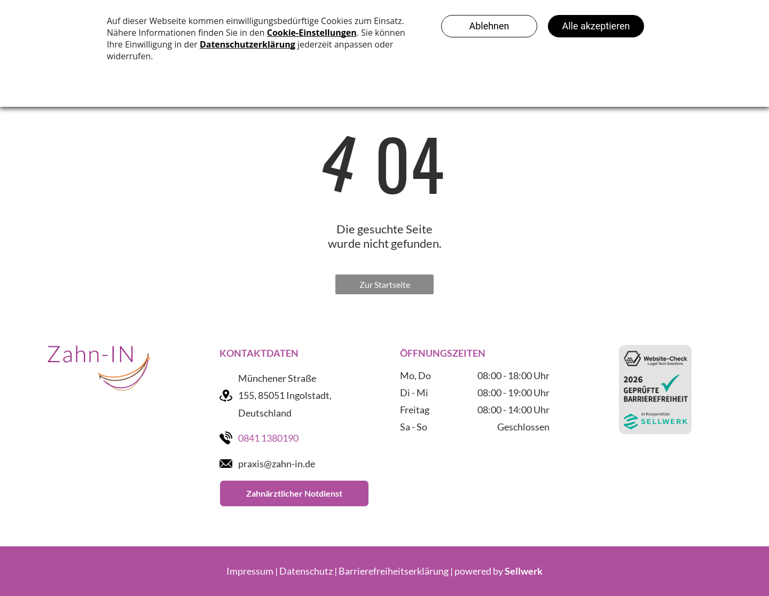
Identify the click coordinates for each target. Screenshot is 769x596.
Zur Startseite (384, 284)
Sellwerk (524, 571)
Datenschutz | (308, 571)
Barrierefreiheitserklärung (394, 571)
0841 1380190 (268, 438)
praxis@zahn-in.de (276, 463)
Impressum (249, 571)
